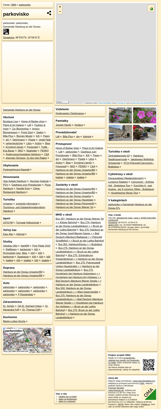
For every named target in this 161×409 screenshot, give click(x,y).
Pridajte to (145, 404)
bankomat (25, 249)
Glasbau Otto (10, 245)
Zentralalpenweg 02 (119, 155)
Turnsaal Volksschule (27, 222)
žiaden (40, 132)
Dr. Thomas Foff (31, 309)
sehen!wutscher (14, 143)
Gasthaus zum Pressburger (26, 185)
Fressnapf (32, 147)
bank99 (25, 245)
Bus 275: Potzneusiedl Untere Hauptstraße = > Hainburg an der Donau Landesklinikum (78, 266)
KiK (38, 136)
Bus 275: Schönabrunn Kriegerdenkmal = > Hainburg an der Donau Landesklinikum (79, 259)
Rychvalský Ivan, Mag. (15, 253)
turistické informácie (27, 203)
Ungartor (8, 203)
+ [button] (60, 7)
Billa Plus (8, 136)
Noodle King (23, 188)
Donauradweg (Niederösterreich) (126, 178)
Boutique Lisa (10, 121)
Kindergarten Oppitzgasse (70, 113)
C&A (46, 154)
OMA (13, 5)
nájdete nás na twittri (68, 396)
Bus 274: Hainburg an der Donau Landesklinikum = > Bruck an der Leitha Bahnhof (79, 226)
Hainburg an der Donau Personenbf (75, 203)
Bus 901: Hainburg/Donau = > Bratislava (80, 244)
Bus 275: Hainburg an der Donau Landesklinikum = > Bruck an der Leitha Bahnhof (77, 252)
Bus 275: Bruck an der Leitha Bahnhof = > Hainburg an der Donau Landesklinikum (78, 314)
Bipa (47, 143)
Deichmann (19, 139)
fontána (79, 125)
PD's (5, 185)
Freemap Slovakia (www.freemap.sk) (116, 389)
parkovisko (25, 5)
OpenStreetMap (105, 103)
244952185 (113, 220)
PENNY (44, 150)
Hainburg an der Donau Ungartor (73, 196)
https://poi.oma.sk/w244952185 (143, 103)
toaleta (9, 260)
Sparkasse (23, 256)
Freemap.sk (120, 103)
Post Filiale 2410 (41, 245)
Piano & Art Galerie (13, 125)
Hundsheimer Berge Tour (124, 193)
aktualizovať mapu (125, 218)
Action (38, 143)
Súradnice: (9, 37)
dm (7, 139)
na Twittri (112, 362)
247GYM (8, 222)
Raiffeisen (11, 249)
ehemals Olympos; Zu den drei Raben (26, 158)
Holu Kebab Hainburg (14, 181)
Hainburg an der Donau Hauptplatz (74, 200)
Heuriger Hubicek (39, 181)
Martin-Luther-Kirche (14, 321)
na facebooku (129, 358)
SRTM (120, 404)
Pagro (46, 136)
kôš (36, 249)
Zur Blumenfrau (20, 128)
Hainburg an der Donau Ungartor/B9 (22, 272)
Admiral (20, 234)
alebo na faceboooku (68, 399)
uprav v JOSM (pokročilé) (145, 218)
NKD (20, 150)
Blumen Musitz (24, 136)
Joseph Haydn (63, 125)
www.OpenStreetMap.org (144, 381)
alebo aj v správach (67, 401)
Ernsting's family (15, 147)
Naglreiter (31, 150)
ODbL (142, 383)
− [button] (60, 12)
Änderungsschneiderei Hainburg (23, 154)
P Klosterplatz (25, 294)
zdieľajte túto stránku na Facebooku (123, 360)
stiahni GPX (113, 225)
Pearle (31, 139)
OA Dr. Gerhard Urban (30, 306)
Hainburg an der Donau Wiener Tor (74, 207)
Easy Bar (8, 234)
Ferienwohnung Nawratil (16, 169)
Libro (29, 143)
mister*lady (45, 139)
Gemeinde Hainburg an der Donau (21, 110)
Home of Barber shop (32, 121)
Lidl (29, 125)
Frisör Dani (27, 132)
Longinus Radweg (118, 182)
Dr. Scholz (8, 306)
